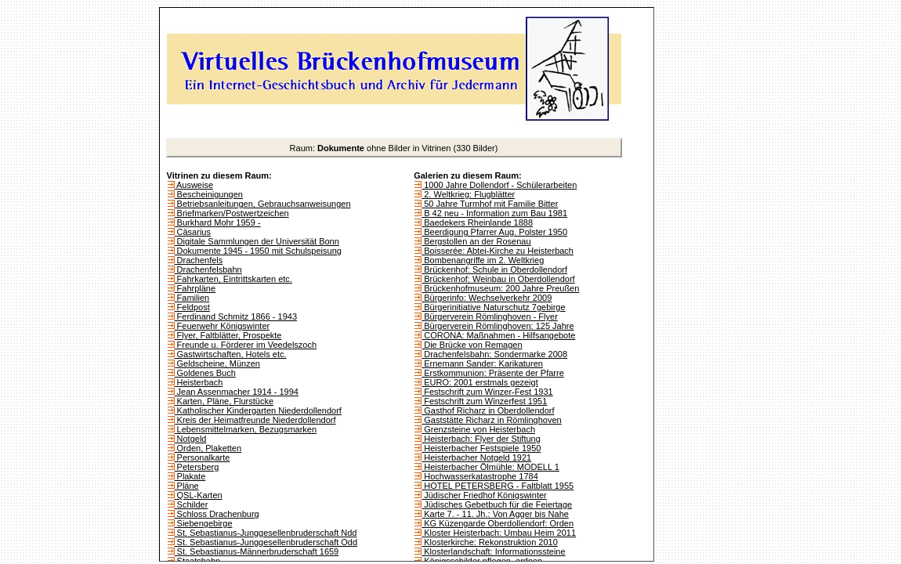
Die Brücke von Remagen (472, 344)
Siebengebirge (204, 523)
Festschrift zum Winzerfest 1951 (484, 401)
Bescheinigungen (209, 194)
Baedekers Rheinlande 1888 (477, 222)
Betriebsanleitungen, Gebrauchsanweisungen (263, 203)
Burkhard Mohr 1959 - (218, 222)
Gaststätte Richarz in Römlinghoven (492, 420)
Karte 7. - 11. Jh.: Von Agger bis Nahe (495, 514)
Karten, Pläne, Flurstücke (224, 401)
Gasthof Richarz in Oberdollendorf (488, 410)
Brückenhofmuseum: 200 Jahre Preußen (500, 288)
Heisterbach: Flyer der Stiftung (481, 438)
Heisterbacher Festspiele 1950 (481, 448)
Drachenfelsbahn (208, 269)
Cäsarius (193, 232)
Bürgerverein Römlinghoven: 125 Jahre (498, 326)
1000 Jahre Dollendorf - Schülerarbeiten (499, 185)
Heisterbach (199, 382)
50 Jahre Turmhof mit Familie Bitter (490, 203)
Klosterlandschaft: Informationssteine (493, 551)
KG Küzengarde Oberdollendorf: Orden (498, 523)
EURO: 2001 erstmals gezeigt (480, 382)
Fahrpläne (195, 288)
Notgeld (191, 438)
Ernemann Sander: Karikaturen (482, 363)
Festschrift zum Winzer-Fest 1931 (487, 391)
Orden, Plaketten (208, 448)
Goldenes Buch (205, 373)
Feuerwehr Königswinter (222, 326)
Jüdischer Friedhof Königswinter (484, 495)
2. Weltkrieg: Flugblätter (468, 194)
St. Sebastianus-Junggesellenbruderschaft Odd (266, 542)
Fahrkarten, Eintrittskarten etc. (233, 279)
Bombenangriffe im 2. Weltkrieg (483, 260)
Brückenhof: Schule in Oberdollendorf (494, 269)
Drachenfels (199, 260)
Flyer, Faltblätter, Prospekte (228, 335)
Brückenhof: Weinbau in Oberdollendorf (498, 279)
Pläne (187, 485)
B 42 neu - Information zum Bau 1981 (494, 213)
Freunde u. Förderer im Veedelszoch (246, 344)
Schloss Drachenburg (217, 514)
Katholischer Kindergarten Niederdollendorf (258, 410)
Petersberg (197, 467)
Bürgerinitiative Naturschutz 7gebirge (493, 307)
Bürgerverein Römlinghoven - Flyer (490, 316)
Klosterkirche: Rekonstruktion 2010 (490, 542)
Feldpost (192, 307)
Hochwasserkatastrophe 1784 (480, 476)
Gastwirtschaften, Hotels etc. (231, 354)
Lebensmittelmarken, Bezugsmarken (246, 429)
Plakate (190, 476)
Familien (192, 297)
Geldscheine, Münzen (217, 363)
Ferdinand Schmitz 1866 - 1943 (236, 316)
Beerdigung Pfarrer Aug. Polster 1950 (494, 232)
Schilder (191, 504)
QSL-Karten (199, 495)
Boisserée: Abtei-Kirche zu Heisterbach (498, 250)
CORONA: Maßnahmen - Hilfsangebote (498, 335)
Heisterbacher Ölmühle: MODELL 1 (490, 467)
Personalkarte (202, 457)
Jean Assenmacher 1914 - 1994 (237, 391)
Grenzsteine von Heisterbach (478, 429)
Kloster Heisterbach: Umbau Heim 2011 (499, 532)
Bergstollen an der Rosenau (476, 241)
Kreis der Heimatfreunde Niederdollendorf (255, 420)
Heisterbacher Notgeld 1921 (476, 457)
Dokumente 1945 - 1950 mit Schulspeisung (258, 250)
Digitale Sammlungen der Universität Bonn (257, 241)
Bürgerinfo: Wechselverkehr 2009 (487, 297)
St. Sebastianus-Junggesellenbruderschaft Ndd (266, 532)
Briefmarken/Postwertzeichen (232, 213)
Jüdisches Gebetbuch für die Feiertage (497, 504)
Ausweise (194, 185)
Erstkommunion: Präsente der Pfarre (493, 373)
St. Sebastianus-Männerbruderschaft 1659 (257, 551)
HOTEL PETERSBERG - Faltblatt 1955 (498, 485)
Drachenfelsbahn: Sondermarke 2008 (494, 354)
